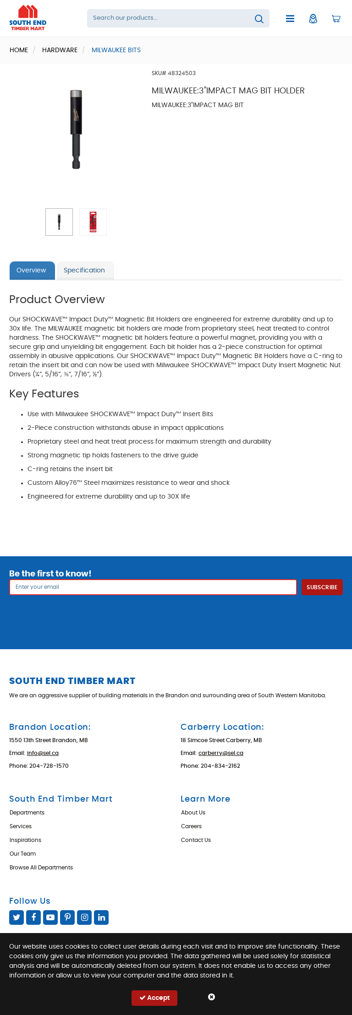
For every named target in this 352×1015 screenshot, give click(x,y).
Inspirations (25, 840)
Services (21, 826)
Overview (31, 270)
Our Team (23, 854)
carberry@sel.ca (220, 753)
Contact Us (196, 840)
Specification (84, 270)
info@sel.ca (43, 753)
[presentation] (176, 615)
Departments (27, 812)
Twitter (16, 917)
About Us (193, 812)
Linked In (101, 917)
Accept (154, 997)
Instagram (84, 917)
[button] (59, 222)
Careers (191, 826)
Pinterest (67, 917)
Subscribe (322, 587)
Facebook (33, 917)
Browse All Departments (41, 867)
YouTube (50, 917)
